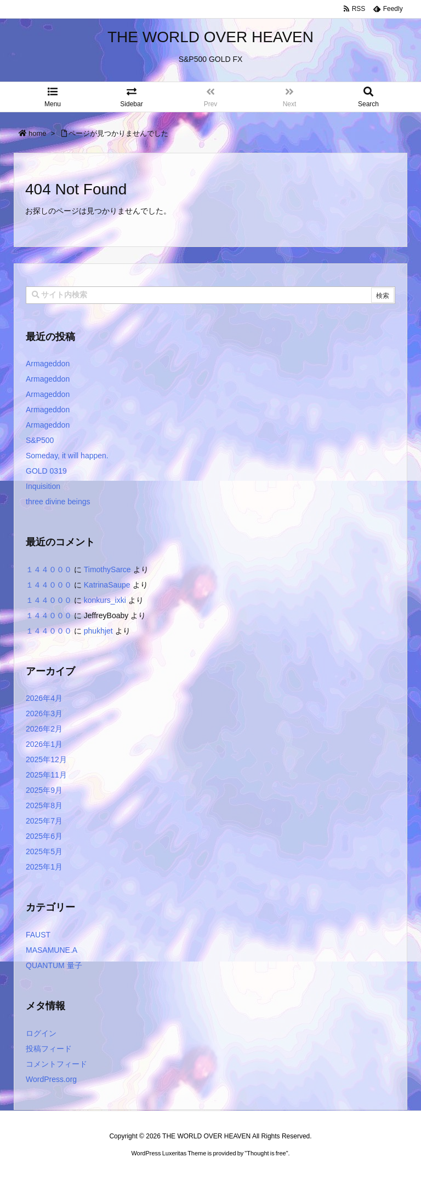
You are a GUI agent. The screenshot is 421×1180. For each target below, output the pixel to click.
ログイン (41, 1033)
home (38, 133)
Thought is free (266, 1164)
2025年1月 (44, 866)
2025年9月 (44, 790)
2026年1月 (44, 744)
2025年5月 (44, 851)
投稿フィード (49, 1048)
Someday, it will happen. (67, 455)
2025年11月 (46, 774)
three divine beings (58, 501)
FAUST (38, 934)
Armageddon (48, 363)
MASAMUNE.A (51, 950)
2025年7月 (44, 820)
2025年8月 (44, 805)
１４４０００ (49, 569)
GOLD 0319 (46, 471)
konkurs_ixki (105, 600)
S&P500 (40, 440)
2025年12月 (46, 759)
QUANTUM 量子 (54, 965)
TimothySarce (107, 569)
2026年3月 (44, 713)
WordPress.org (51, 1079)
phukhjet (98, 630)
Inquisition (43, 486)
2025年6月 (44, 836)
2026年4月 (44, 698)
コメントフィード (56, 1064)
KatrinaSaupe (107, 584)
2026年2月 (44, 728)
